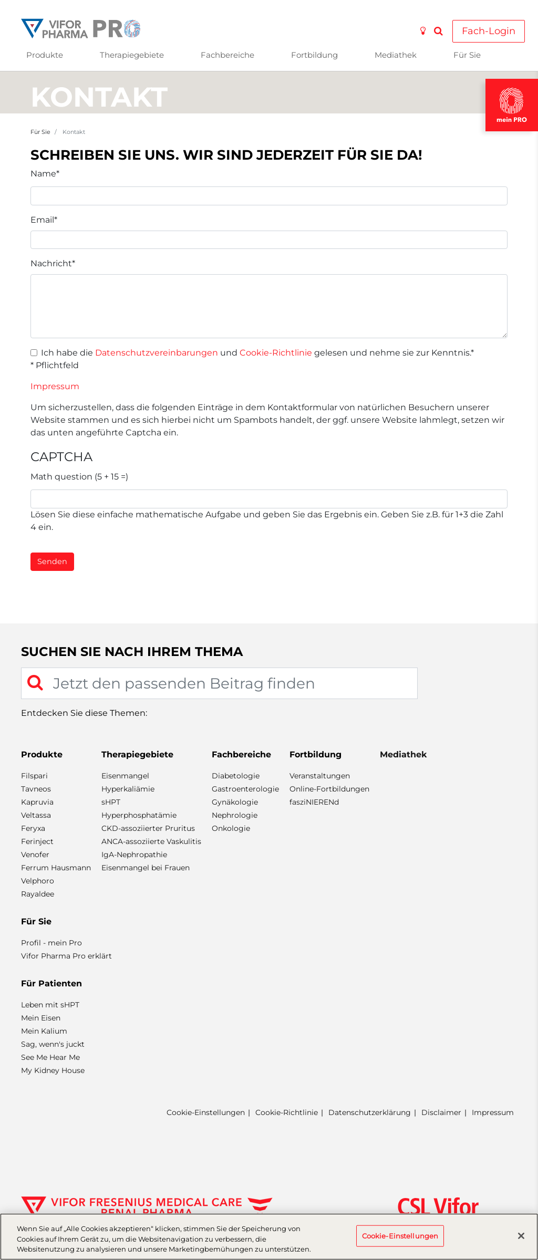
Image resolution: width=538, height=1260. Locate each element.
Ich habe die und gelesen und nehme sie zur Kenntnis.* (257, 353)
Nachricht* (52, 263)
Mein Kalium (44, 1031)
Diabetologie (236, 775)
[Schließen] (521, 1235)
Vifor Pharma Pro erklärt (66, 956)
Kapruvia (37, 802)
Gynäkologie (235, 802)
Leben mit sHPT (50, 1004)
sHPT (110, 802)
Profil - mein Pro (51, 942)
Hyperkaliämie (127, 789)
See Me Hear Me (50, 1057)
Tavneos (36, 789)
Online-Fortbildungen (329, 789)
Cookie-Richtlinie (276, 353)
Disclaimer (441, 1112)
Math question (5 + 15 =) (79, 477)
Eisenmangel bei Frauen (145, 867)
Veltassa (36, 815)
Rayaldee (37, 894)
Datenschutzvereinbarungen (156, 353)
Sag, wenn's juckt (53, 1044)
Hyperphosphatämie (139, 815)
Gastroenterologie (245, 789)
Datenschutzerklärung (369, 1112)
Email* (43, 220)
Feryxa (33, 828)
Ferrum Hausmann (56, 867)
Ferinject (37, 841)
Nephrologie (234, 815)
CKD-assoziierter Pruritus (148, 828)
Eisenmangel (125, 775)
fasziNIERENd (314, 802)
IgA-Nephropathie (134, 854)
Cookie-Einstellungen (206, 1112)
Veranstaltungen (319, 775)
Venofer (35, 854)
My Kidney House (53, 1070)
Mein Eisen (40, 1018)
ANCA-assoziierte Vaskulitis (151, 841)
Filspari (34, 775)
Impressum (54, 386)
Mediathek (396, 55)
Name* (44, 174)
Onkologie (231, 828)
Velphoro (37, 881)
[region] (269, 1236)
